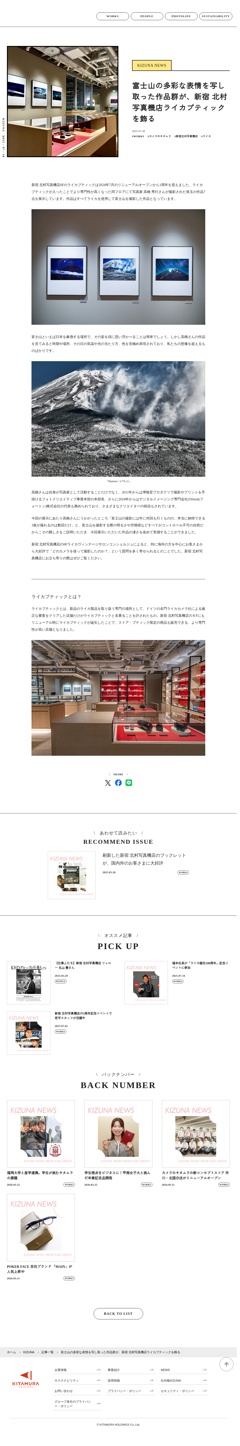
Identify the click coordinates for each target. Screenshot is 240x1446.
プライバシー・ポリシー (124, 1397)
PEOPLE (147, 22)
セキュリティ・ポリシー (177, 1397)
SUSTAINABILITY (216, 22)
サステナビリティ (67, 1386)
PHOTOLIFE (181, 22)
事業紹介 (114, 1376)
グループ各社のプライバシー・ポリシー (73, 1410)
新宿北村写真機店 (186, 142)
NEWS (165, 1376)
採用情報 (114, 1386)
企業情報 (61, 1376)
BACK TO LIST (118, 1319)
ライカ (206, 142)
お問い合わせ (64, 1397)
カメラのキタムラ (159, 142)
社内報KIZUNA (171, 1386)
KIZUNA (28, 1358)
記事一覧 (47, 1358)
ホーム (11, 1358)
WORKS (112, 22)
